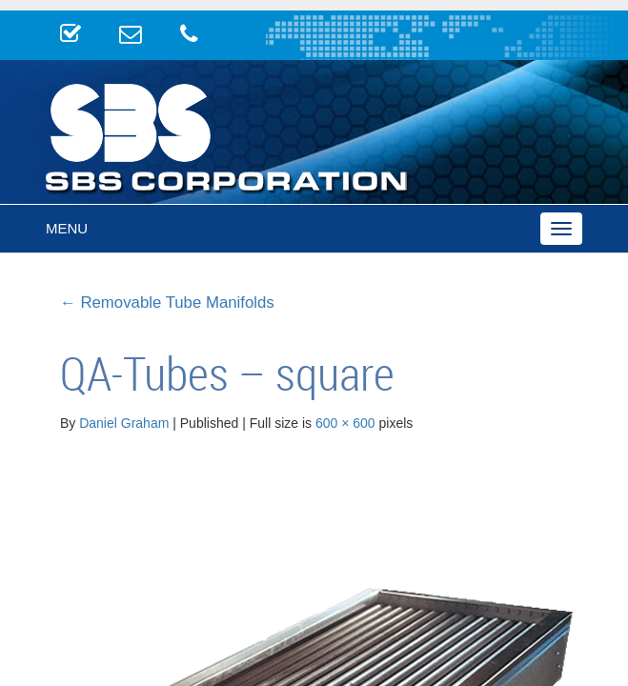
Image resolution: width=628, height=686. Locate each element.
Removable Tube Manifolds (167, 302)
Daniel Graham (124, 423)
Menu (67, 228)
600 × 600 (345, 423)
